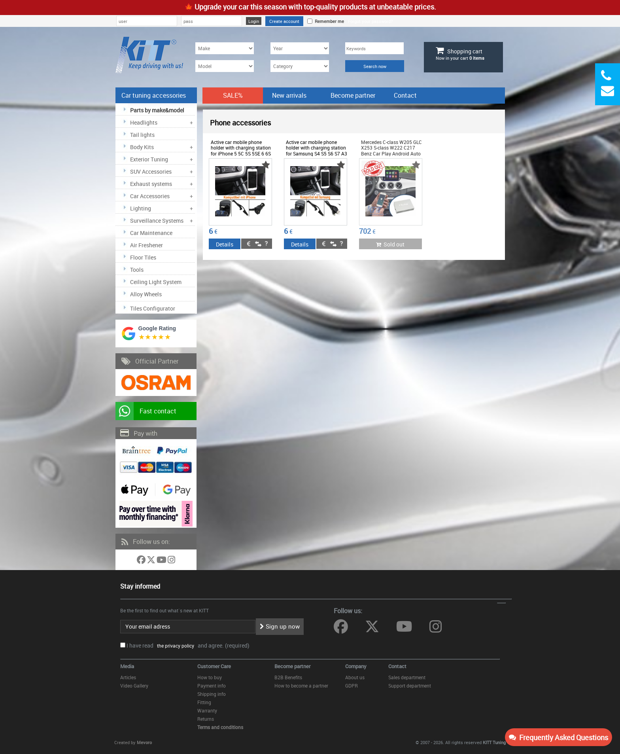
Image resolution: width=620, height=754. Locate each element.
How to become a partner (301, 685)
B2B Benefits (288, 677)
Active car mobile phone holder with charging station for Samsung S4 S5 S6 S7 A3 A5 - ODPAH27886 (316, 150)
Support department (409, 685)
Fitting (204, 702)
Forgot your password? (370, 21)
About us (355, 677)
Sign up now (280, 626)
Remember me (328, 21)
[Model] (224, 66)
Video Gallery (134, 685)
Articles (128, 677)
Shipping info (211, 694)
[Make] (224, 48)
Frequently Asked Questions (558, 737)
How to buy (209, 677)
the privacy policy (174, 645)
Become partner (353, 95)
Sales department (406, 677)
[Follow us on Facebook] (142, 561)
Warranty (207, 710)
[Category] (299, 66)
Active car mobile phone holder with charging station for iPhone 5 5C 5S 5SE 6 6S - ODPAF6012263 (241, 150)
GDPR (351, 685)
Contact (405, 95)
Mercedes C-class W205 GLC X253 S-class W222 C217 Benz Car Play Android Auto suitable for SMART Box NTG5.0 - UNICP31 (391, 153)
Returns (205, 719)
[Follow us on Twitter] (152, 561)
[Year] (299, 48)
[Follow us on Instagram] (171, 561)
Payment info (211, 685)
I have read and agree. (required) (188, 645)
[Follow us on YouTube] (162, 561)
